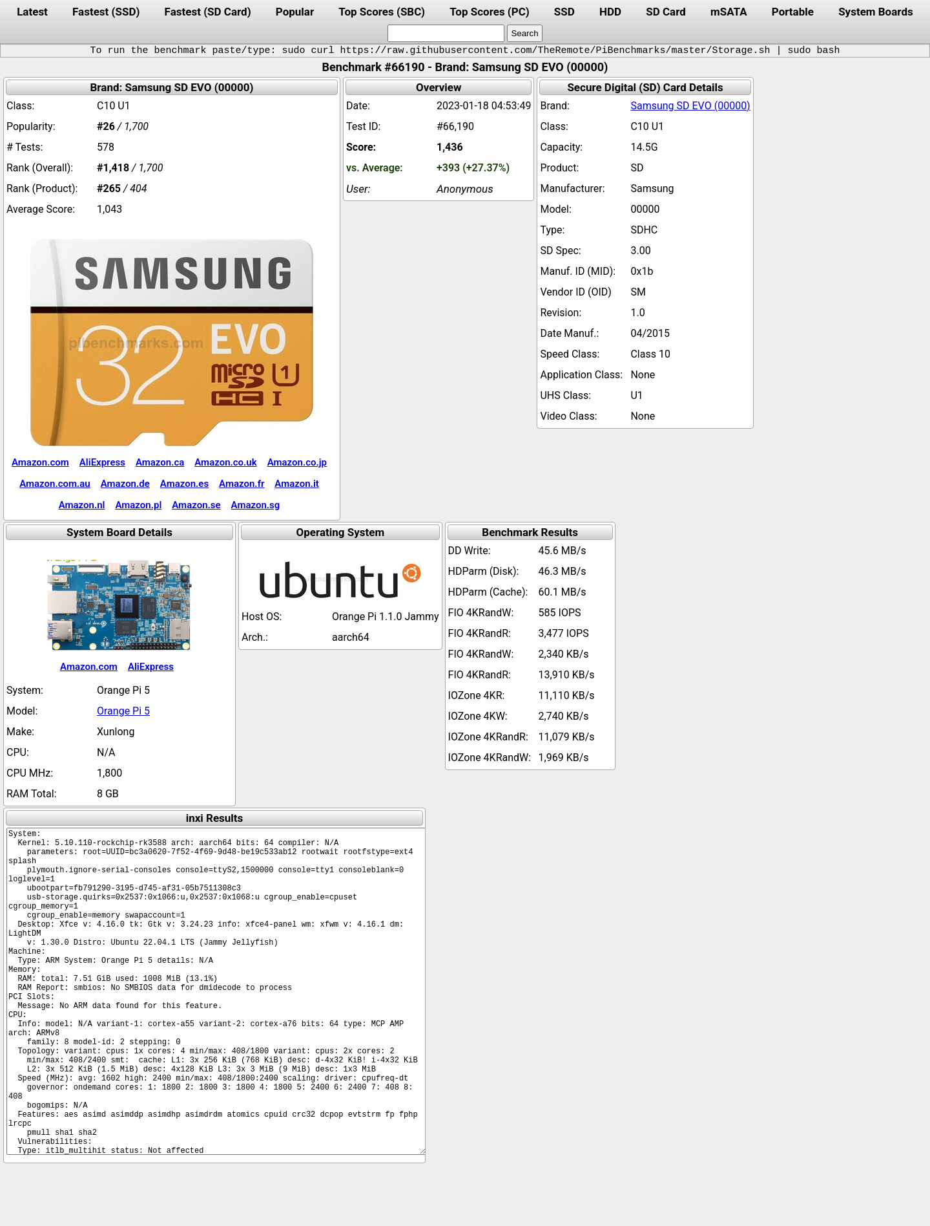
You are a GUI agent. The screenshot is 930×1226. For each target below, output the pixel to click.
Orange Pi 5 (123, 711)
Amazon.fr (241, 483)
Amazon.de (125, 483)
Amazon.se (196, 505)
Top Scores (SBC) (381, 11)
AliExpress (102, 462)
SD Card (666, 11)
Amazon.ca (160, 462)
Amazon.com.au (54, 483)
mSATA (728, 11)
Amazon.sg (255, 505)
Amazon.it (296, 483)
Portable (793, 11)
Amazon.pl (138, 505)
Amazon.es (184, 483)
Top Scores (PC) (489, 11)
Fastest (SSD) (106, 11)
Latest (32, 11)
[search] (446, 33)
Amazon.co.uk (225, 462)
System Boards (875, 11)
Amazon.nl (82, 505)
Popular (295, 11)
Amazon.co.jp (297, 462)
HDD (610, 11)
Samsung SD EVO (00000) (690, 106)
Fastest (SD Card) (208, 11)
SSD (564, 11)
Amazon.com (40, 462)
